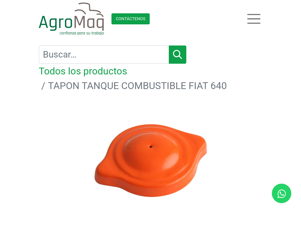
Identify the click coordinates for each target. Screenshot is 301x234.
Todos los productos (83, 71)
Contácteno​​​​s (130, 18)
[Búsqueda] (177, 55)
